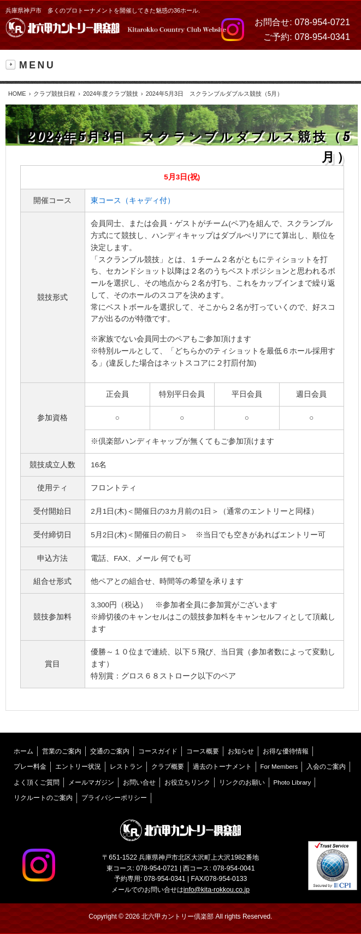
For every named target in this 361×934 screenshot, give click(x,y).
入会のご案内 (326, 766)
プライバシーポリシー (114, 797)
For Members (279, 766)
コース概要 (202, 751)
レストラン (126, 766)
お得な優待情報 (286, 751)
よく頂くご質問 (37, 782)
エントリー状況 (78, 766)
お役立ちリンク (187, 782)
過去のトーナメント (222, 766)
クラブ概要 (167, 766)
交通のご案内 (109, 751)
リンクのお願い (242, 782)
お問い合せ (139, 782)
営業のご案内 (61, 751)
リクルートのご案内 (43, 797)
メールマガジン (91, 782)
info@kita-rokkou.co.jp (217, 890)
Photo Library (292, 782)
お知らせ (241, 751)
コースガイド (157, 751)
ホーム (23, 751)
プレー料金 (30, 766)
